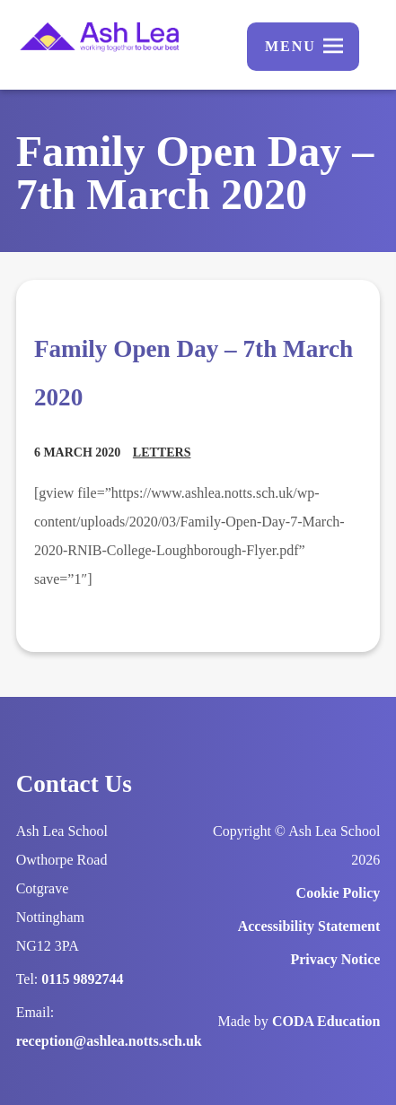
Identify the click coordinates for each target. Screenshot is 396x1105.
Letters (162, 452)
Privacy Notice (335, 959)
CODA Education (326, 1021)
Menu (290, 46)
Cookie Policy (338, 893)
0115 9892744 (82, 979)
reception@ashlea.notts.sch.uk (109, 1040)
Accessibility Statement (309, 926)
